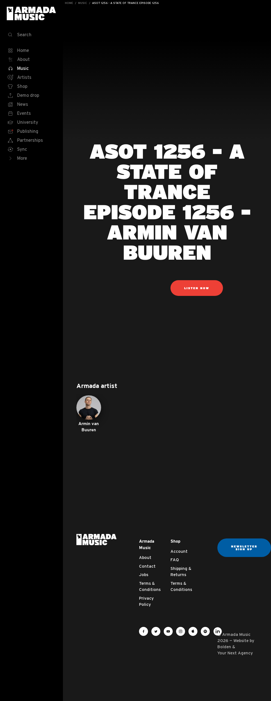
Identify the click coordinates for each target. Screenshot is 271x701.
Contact (147, 566)
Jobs (143, 574)
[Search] (31, 34)
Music (82, 2)
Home (69, 2)
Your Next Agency (235, 652)
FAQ (174, 559)
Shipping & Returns (180, 571)
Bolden (224, 646)
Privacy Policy (146, 601)
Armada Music (31, 13)
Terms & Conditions (150, 586)
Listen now (196, 288)
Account (179, 551)
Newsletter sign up (244, 548)
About (145, 557)
